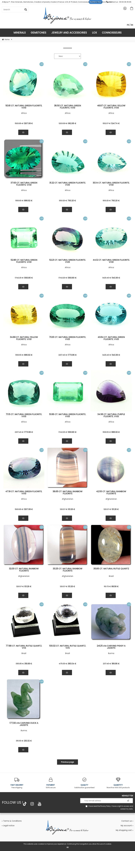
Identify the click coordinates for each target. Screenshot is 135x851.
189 (116, 663)
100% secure (50, 783)
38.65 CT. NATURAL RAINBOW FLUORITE (67, 492)
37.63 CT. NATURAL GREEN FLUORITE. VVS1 (24, 184)
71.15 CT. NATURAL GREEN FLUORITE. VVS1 (24, 415)
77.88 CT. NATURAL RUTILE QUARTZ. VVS (24, 647)
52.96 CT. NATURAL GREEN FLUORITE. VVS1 (24, 261)
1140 (116, 277)
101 (71, 509)
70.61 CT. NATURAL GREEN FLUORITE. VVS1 (67, 338)
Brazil (111, 576)
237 (107, 663)
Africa (24, 113)
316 (28, 663)
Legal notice (8, 825)
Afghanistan (67, 499)
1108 (19, 200)
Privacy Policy (105, 806)
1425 (106, 277)
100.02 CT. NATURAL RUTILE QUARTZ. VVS (67, 647)
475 (63, 663)
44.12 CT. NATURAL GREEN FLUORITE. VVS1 (111, 261)
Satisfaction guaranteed (84, 783)
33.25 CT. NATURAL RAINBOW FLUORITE (67, 570)
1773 (72, 355)
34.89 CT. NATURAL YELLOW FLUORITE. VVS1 (24, 338)
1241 (115, 123)
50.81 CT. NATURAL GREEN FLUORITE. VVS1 (23, 107)
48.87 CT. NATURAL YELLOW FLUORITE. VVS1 (111, 107)
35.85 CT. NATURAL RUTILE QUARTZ (111, 569)
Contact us (126, 821)
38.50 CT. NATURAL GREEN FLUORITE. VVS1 (67, 107)
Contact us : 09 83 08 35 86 (118, 2)
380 (72, 663)
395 (20, 663)
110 (107, 586)
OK (67, 847)
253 (28, 740)
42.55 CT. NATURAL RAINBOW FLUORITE (111, 492)
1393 (28, 277)
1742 (19, 277)
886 (28, 200)
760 (72, 200)
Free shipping (16, 783)
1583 (19, 123)
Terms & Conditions (12, 821)
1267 (28, 123)
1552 (107, 123)
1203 (63, 123)
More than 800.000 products (118, 783)
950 (63, 200)
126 (64, 509)
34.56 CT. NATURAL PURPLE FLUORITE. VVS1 (111, 415)
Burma (111, 653)
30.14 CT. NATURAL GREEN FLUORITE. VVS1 (111, 184)
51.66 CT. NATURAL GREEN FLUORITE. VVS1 (67, 415)
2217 (62, 355)
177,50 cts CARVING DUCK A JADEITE (24, 724)
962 (72, 123)
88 (115, 586)
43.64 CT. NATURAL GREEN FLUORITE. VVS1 (111, 338)
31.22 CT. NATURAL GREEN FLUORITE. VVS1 (67, 184)
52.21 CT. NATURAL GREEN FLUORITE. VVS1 (67, 261)
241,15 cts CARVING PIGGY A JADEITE (111, 647)
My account (126, 825)
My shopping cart (124, 830)
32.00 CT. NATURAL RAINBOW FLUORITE (24, 570)
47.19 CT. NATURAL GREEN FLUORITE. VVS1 (23, 492)
